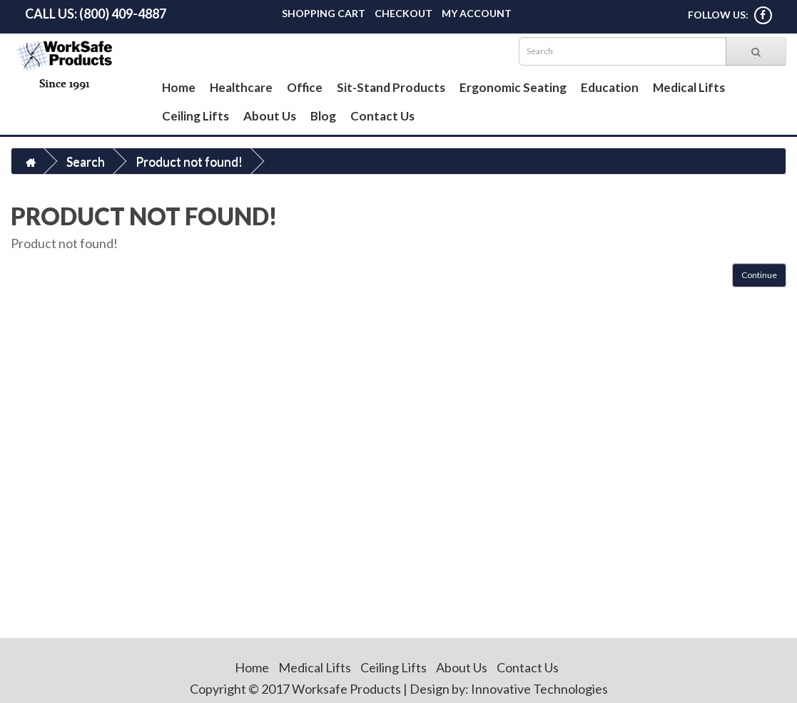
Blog (323, 115)
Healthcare (241, 87)
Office (305, 87)
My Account (477, 13)
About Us (269, 115)
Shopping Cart (323, 13)
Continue (759, 275)
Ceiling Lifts (195, 115)
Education (610, 87)
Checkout (403, 13)
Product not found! (189, 161)
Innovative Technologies (539, 689)
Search (85, 161)
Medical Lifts (689, 87)
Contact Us (382, 115)
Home (179, 87)
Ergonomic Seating (513, 87)
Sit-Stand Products (391, 87)
